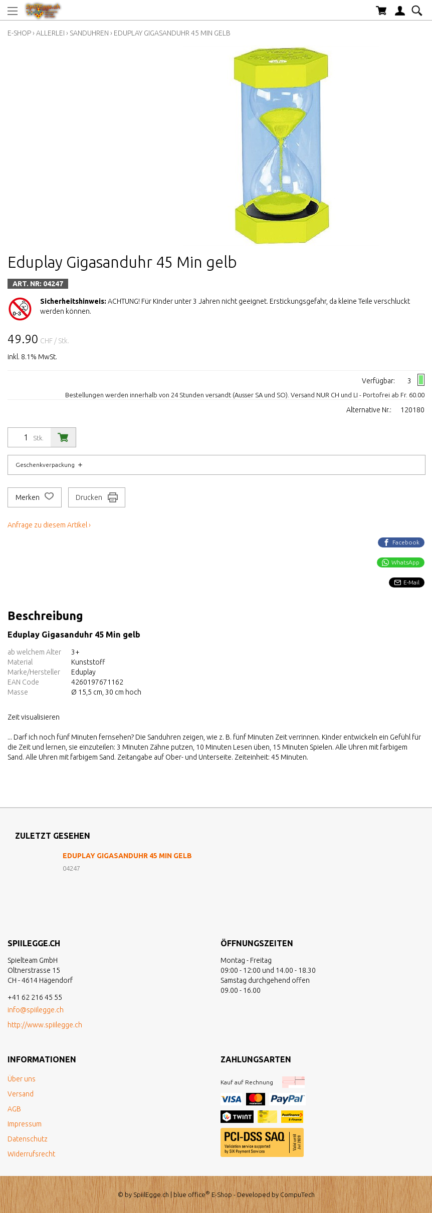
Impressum (25, 1124)
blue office (191, 1194)
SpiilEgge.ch (151, 1194)
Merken (35, 497)
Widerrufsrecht (31, 1154)
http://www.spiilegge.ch (45, 1025)
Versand (21, 1094)
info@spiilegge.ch (36, 1010)
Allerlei (50, 33)
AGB (14, 1109)
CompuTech (297, 1194)
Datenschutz (28, 1139)
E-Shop (19, 33)
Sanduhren (89, 33)
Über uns (22, 1079)
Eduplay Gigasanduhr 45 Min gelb (172, 33)
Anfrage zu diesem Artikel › (49, 525)
